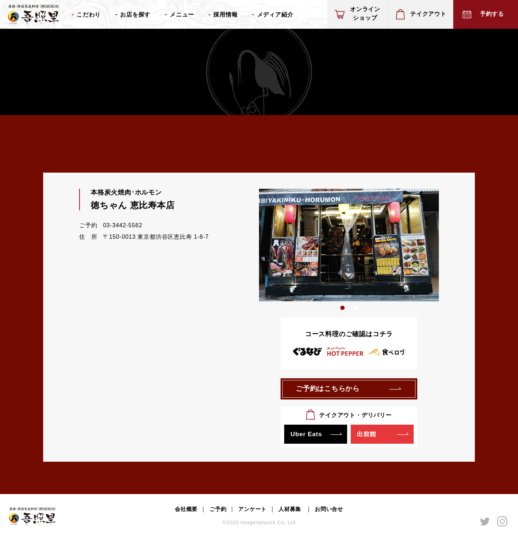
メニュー (182, 15)
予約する (492, 14)
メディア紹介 (275, 15)
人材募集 (292, 511)
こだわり (89, 15)
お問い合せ (332, 511)
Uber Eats (307, 435)
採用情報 (225, 15)
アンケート (252, 511)
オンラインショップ (365, 13)
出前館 (367, 435)
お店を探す (135, 15)
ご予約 (216, 511)
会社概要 (183, 511)
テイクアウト (428, 14)
